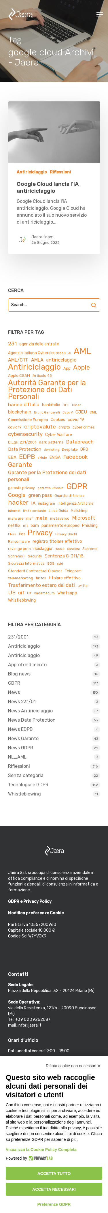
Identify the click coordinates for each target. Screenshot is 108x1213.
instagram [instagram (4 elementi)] (46, 503)
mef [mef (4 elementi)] (29, 518)
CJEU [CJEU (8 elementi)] (81, 412)
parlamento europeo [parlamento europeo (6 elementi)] (60, 525)
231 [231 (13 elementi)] (12, 343)
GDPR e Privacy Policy (30, 901)
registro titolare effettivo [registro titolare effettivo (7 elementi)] (57, 541)
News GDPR (20, 747)
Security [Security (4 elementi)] (35, 556)
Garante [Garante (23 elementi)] (20, 464)
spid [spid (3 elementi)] (60, 564)
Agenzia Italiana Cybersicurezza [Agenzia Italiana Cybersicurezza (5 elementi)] (37, 353)
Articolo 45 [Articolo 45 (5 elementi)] (42, 375)
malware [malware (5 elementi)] (16, 518)
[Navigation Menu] (99, 14)
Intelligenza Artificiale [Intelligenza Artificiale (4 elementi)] (75, 503)
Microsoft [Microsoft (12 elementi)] (83, 518)
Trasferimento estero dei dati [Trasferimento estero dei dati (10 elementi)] (41, 585)
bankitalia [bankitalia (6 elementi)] (51, 405)
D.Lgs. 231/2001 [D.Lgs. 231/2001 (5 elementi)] (22, 442)
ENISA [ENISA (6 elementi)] (55, 457)
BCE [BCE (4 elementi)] (66, 405)
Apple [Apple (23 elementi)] (81, 367)
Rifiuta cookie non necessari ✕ (73, 1066)
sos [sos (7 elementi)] (50, 563)
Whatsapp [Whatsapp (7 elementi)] (67, 593)
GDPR (14, 683)
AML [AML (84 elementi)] (82, 351)
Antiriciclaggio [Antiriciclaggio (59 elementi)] (34, 367)
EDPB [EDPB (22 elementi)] (27, 456)
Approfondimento (27, 664)
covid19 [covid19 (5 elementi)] (15, 427)
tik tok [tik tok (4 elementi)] (41, 578)
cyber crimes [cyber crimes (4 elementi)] (83, 427)
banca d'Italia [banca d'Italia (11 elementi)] (23, 404)
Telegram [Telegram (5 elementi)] (73, 571)
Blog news (19, 674)
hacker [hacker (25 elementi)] (18, 502)
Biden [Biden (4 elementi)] (77, 405)
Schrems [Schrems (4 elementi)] (89, 549)
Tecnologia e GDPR (28, 784)
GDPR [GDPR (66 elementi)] (77, 486)
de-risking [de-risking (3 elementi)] (51, 450)
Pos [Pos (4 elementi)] (22, 534)
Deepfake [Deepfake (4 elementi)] (70, 450)
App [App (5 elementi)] (67, 368)
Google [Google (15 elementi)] (17, 495)
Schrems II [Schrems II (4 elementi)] (16, 556)
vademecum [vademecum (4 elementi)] (44, 593)
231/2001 (18, 637)
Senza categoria (25, 775)
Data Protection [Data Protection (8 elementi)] (24, 449)
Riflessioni (60, 172)
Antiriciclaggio (32, 172)
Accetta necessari (54, 1189)
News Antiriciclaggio (30, 711)
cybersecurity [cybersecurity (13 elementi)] (25, 434)
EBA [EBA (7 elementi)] (12, 457)
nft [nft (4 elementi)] (25, 526)
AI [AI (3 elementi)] (69, 353)
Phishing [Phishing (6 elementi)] (90, 525)
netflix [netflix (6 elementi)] (14, 525)
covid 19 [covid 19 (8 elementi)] (76, 419)
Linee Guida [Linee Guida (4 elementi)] (58, 511)
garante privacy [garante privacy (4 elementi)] (21, 488)
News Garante (23, 738)
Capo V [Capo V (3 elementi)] (67, 412)
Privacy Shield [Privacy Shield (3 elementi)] (66, 534)
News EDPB (20, 729)
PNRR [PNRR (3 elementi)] (12, 534)
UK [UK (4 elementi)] (29, 593)
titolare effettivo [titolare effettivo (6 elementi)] (65, 578)
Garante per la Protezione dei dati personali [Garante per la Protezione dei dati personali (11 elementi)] (47, 475)
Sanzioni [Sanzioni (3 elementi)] (73, 549)
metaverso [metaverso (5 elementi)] (59, 518)
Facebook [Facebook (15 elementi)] (75, 457)
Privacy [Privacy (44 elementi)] (40, 532)
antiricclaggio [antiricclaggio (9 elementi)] (61, 360)
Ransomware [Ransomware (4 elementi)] (19, 542)
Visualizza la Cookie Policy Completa (41, 1149)
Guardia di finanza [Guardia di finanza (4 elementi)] (69, 496)
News (14, 692)
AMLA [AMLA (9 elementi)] (37, 360)
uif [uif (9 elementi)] (21, 593)
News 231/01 (22, 701)
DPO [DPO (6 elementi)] (84, 449)
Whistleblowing (24, 794)
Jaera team (42, 237)
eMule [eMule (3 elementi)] (42, 458)
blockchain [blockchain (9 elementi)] (19, 412)
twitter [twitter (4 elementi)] (83, 586)
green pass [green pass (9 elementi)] (40, 495)
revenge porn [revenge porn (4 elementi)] (19, 549)
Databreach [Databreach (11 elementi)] (80, 442)
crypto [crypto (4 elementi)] (64, 427)
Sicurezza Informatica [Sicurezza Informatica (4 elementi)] (26, 563)
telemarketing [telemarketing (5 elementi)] (20, 578)
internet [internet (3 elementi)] (14, 511)
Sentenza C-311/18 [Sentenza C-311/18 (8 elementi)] (64, 556)
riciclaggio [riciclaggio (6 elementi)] (42, 548)
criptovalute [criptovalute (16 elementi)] (40, 426)
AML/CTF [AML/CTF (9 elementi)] (18, 360)
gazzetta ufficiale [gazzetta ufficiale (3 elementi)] (50, 488)
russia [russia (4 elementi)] (60, 549)
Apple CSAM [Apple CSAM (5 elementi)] (19, 375)
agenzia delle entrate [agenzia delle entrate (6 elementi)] (39, 344)
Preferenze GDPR (54, 1204)
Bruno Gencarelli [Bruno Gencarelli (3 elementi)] (47, 412)
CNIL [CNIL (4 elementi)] (93, 412)
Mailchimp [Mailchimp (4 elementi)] (79, 511)
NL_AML (17, 757)
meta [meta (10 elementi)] (41, 518)
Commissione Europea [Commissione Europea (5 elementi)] (28, 420)
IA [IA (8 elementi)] (33, 503)
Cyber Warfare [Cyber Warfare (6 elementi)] (58, 434)
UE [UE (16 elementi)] (12, 592)
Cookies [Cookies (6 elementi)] (58, 419)
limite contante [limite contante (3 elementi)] (34, 511)
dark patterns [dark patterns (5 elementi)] (51, 442)
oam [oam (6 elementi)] (35, 525)
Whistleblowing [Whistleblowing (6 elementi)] (22, 600)
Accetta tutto (54, 1173)
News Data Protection (32, 720)
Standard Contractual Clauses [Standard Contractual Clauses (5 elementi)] (35, 571)
